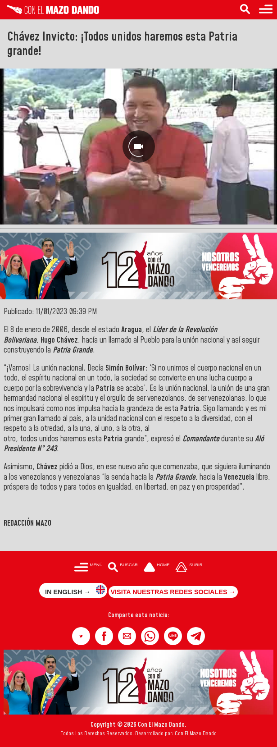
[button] (81, 636)
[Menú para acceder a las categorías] (265, 10)
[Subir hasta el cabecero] (189, 568)
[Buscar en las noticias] (245, 10)
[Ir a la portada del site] (156, 568)
